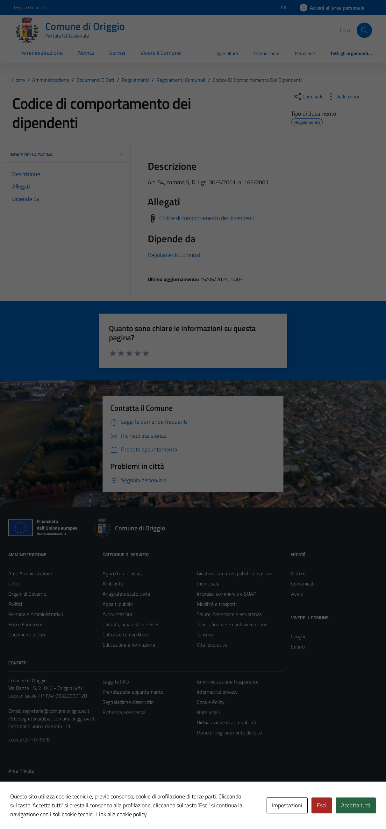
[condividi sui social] (307, 96)
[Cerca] (364, 30)
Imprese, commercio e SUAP (226, 594)
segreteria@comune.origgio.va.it (55, 711)
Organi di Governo (27, 594)
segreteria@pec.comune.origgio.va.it (57, 718)
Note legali (208, 712)
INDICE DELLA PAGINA (67, 155)
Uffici (13, 583)
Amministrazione (42, 52)
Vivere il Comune (160, 52)
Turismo (205, 634)
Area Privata (21, 771)
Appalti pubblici (118, 604)
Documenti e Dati (26, 634)
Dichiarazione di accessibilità (226, 722)
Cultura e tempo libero (126, 634)
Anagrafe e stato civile (126, 594)
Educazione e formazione (129, 644)
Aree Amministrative (30, 573)
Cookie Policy (211, 702)
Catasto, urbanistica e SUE (130, 624)
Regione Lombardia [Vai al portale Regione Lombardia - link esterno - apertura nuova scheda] (32, 7)
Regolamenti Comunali (175, 255)
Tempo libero (267, 53)
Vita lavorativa (212, 644)
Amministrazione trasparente (228, 681)
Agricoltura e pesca (123, 573)
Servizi (117, 52)
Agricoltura (227, 53)
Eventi (298, 646)
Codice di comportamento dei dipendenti (206, 218)
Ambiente (113, 583)
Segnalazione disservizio (128, 702)
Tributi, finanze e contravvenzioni (231, 624)
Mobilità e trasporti (217, 604)
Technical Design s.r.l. (52, 810)
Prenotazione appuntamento (133, 692)
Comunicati (303, 583)
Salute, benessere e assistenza (229, 614)
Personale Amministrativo (35, 614)
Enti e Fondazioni (26, 624)
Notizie (298, 573)
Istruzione (305, 53)
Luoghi (298, 636)
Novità (86, 52)
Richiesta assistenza (124, 712)
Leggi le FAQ (116, 681)
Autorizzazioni (117, 614)
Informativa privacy (217, 692)
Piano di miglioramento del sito (229, 732)
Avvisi (297, 594)
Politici (15, 604)
